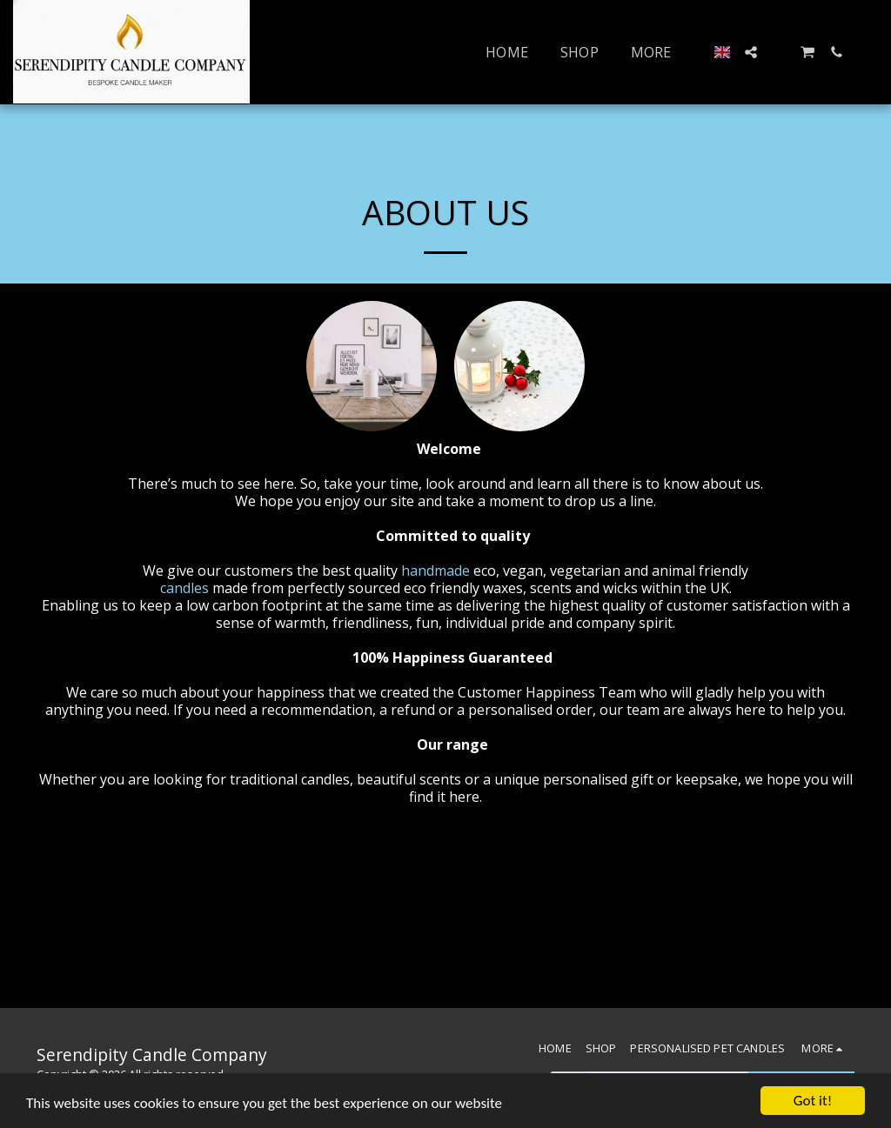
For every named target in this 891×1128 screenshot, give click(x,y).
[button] (751, 52)
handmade (437, 570)
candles (186, 587)
